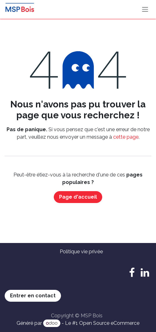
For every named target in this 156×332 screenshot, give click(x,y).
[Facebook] (132, 272)
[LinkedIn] (144, 272)
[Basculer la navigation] (145, 9)
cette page (125, 137)
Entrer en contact (33, 296)
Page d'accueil (78, 197)
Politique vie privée (81, 252)
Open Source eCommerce (109, 323)
